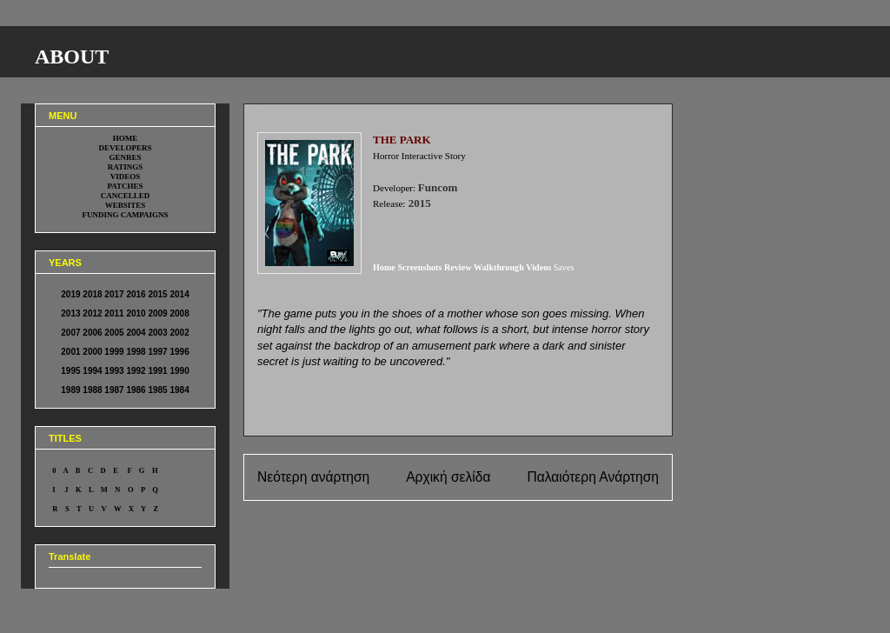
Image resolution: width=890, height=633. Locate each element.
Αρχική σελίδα (448, 477)
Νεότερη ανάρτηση (313, 477)
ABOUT (72, 56)
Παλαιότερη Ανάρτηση (593, 477)
